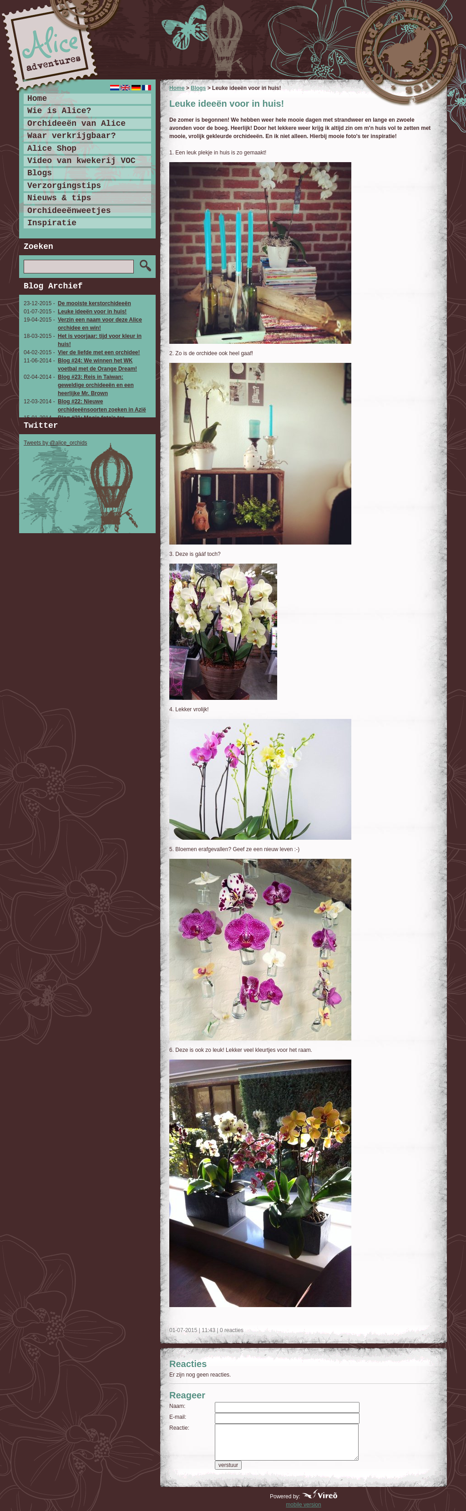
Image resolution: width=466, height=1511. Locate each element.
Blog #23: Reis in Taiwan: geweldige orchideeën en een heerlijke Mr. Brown (96, 385)
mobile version (303, 1504)
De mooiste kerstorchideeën (94, 303)
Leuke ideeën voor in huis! (92, 311)
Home (176, 88)
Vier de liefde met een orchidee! (99, 352)
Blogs (198, 88)
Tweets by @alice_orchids (55, 443)
